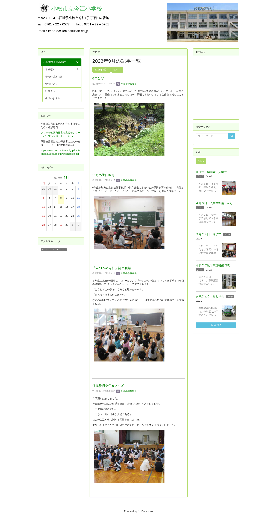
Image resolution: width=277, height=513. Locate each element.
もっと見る (216, 325)
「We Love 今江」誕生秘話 (111, 268)
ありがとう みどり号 (210, 296)
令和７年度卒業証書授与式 (213, 265)
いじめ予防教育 (103, 175)
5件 (201, 161)
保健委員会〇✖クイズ (108, 386)
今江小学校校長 (126, 83)
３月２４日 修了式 (208, 234)
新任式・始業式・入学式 (211, 172)
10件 (117, 69)
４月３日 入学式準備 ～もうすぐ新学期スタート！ (230, 203)
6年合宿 (98, 78)
